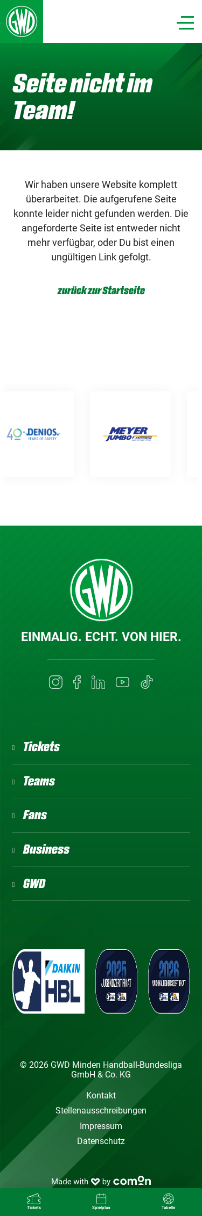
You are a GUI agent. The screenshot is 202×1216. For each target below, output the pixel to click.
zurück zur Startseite (101, 290)
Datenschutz (101, 1141)
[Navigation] (185, 23)
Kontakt (101, 1095)
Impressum (101, 1126)
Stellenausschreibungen (101, 1110)
